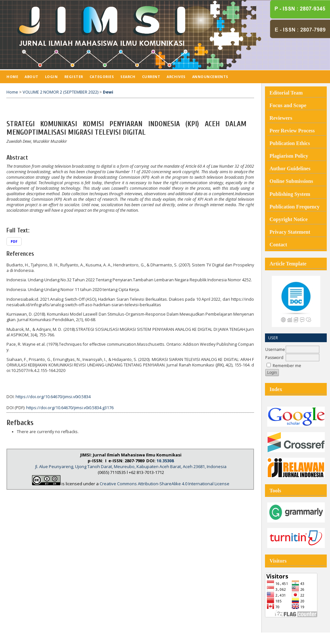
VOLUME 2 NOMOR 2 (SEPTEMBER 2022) (60, 92)
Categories (102, 76)
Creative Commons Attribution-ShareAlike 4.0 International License (164, 484)
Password (274, 357)
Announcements (210, 76)
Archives (176, 76)
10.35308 (165, 461)
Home (12, 76)
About (31, 76)
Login (51, 76)
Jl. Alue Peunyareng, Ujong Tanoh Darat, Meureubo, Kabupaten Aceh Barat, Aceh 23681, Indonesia (130, 466)
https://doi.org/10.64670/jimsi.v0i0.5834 (53, 396)
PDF (14, 241)
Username (275, 349)
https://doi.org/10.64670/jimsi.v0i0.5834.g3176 (70, 407)
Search (127, 76)
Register (73, 76)
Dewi (108, 92)
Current (151, 76)
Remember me (287, 365)
